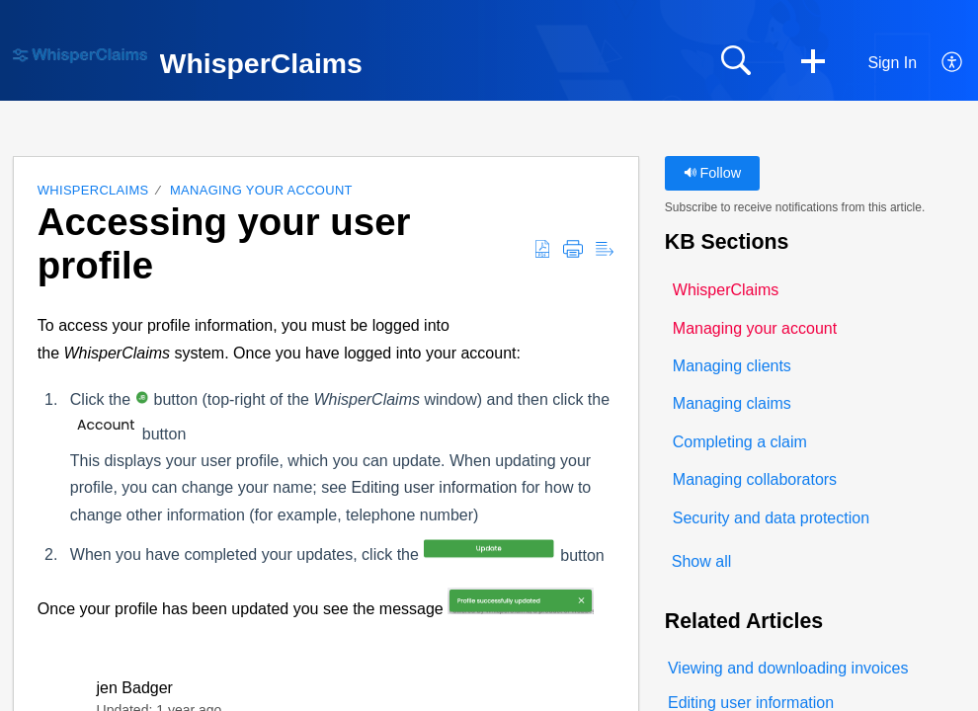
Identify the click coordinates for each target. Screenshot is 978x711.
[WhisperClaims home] (80, 55)
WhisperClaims (93, 190)
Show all (701, 561)
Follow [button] (713, 173)
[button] (813, 63)
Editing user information (434, 487)
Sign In (892, 62)
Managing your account (261, 190)
